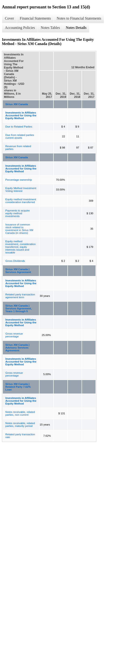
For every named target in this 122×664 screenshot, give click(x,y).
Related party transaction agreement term (20, 296)
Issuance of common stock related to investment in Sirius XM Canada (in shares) (19, 228)
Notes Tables (50, 28)
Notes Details (76, 28)
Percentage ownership (18, 179)
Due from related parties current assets (19, 136)
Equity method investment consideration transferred (20, 201)
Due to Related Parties (18, 126)
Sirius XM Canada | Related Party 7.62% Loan (18, 387)
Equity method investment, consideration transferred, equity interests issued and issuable (20, 247)
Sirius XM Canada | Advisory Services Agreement (17, 347)
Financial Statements (35, 18)
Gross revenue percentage (14, 335)
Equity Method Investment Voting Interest (20, 189)
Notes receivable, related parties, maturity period (20, 424)
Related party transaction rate (20, 436)
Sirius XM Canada (16, 104)
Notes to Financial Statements (79, 18)
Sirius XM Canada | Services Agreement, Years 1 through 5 (18, 308)
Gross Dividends (15, 260)
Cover (9, 18)
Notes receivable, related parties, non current (20, 413)
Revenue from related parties (18, 147)
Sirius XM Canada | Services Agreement (18, 270)
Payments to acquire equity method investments (17, 213)
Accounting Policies (20, 28)
